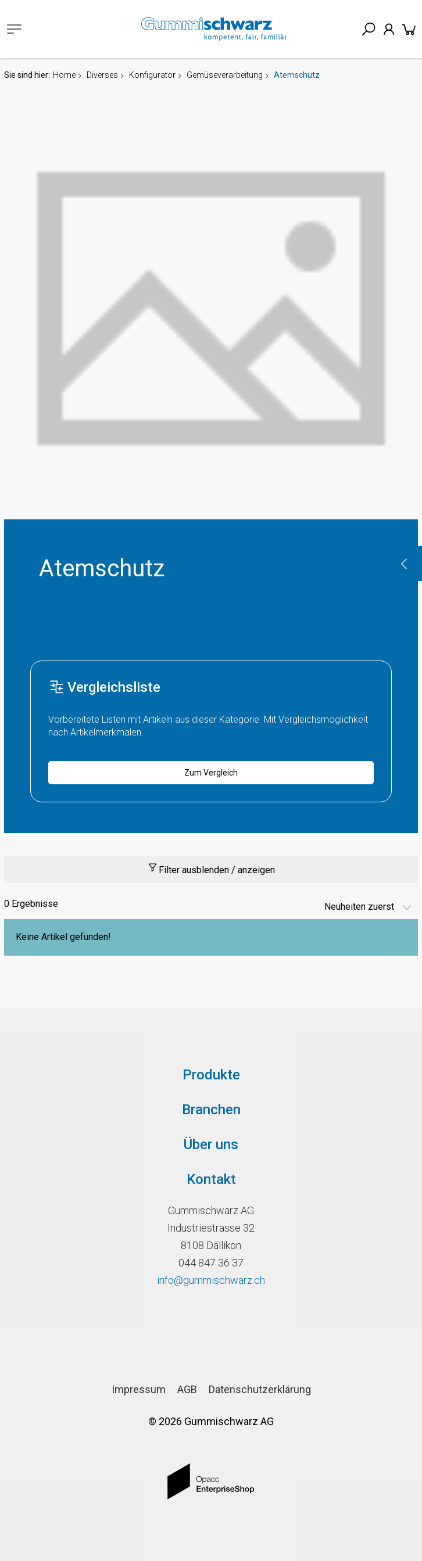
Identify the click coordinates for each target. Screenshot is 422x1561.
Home (64, 75)
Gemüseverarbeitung (225, 75)
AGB (187, 1389)
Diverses (102, 75)
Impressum (139, 1389)
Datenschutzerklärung (260, 1389)
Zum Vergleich (211, 772)
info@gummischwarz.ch (211, 1280)
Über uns (211, 1144)
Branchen (211, 1109)
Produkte (211, 1075)
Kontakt (211, 1179)
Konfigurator (152, 75)
